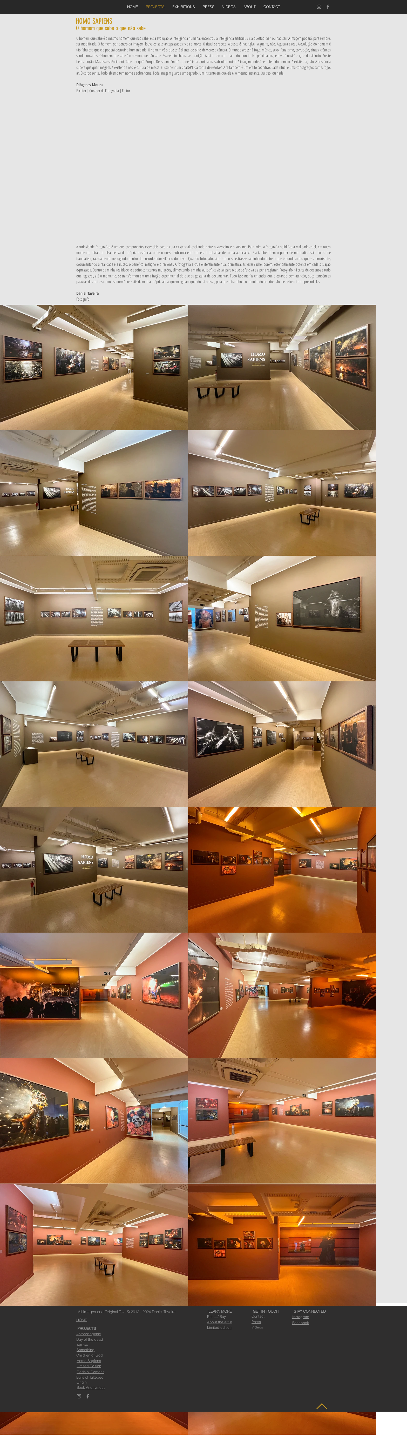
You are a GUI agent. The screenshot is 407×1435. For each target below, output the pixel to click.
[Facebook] (328, 7)
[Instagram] (319, 7)
